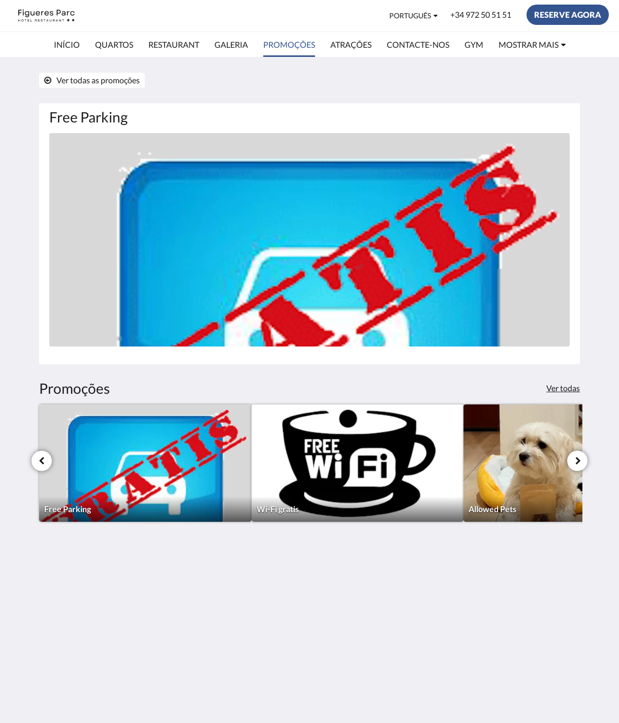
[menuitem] (67, 44)
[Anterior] (42, 461)
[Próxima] (577, 461)
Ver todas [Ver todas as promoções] (563, 388)
